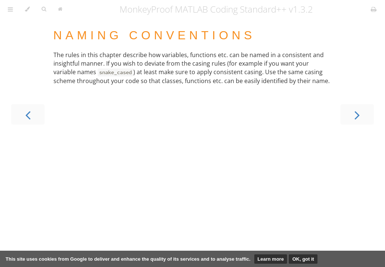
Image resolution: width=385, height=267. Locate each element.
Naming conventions (154, 35)
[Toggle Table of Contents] (10, 9)
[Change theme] (27, 9)
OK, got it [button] (303, 259)
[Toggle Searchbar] (44, 9)
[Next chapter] (357, 114)
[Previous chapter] (28, 114)
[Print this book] (373, 9)
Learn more (271, 259)
